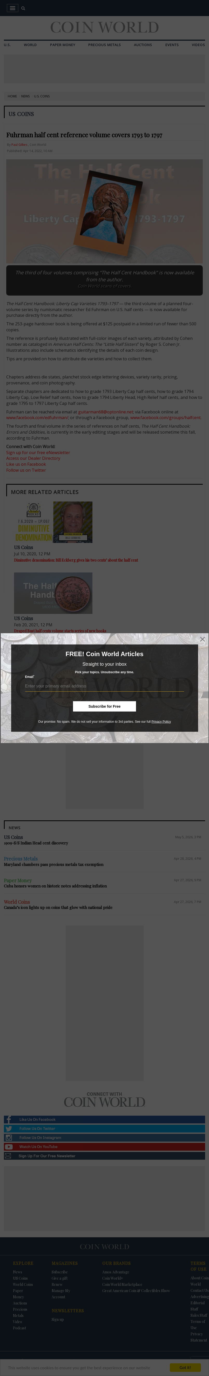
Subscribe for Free (105, 706)
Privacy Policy (161, 721)
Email (30, 677)
